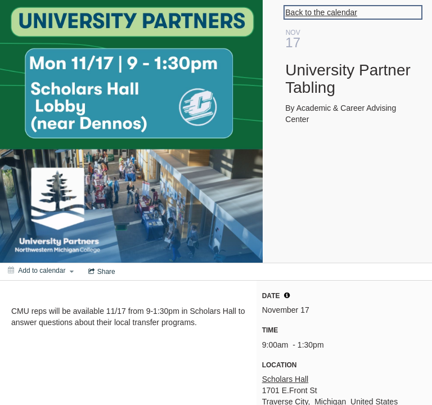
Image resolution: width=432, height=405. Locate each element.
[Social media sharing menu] (101, 271)
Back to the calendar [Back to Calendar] (321, 12)
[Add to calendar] (41, 270)
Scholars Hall (285, 379)
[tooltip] (287, 295)
